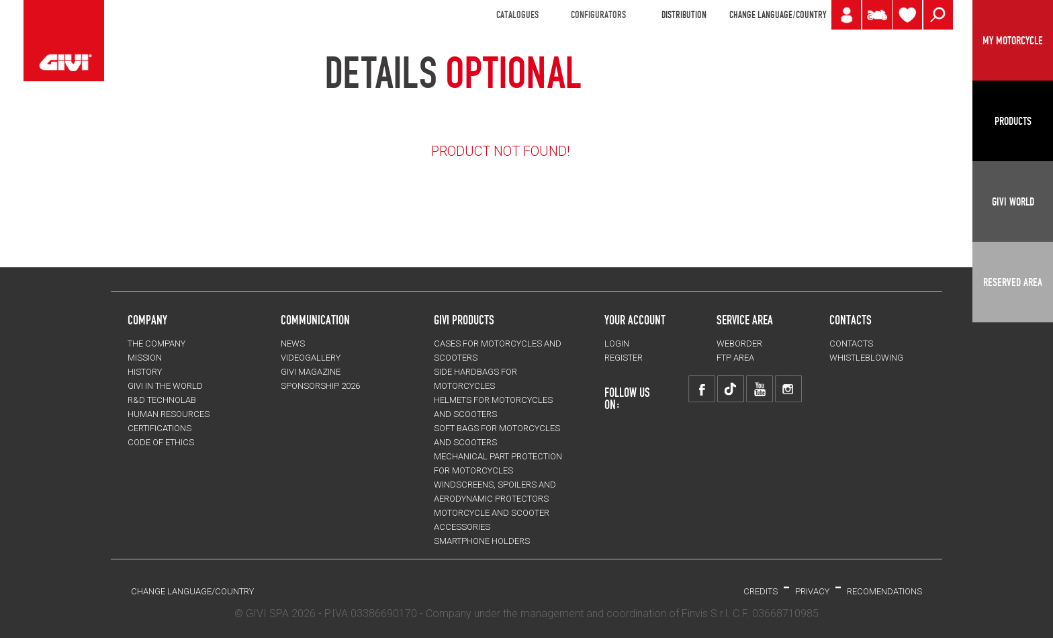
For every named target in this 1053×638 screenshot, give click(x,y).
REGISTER (623, 358)
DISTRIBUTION (683, 15)
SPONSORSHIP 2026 (320, 386)
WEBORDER (739, 343)
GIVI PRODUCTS (464, 319)
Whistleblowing (866, 358)
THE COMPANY (156, 343)
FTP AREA (735, 358)
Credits (760, 591)
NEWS (293, 343)
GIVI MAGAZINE (310, 372)
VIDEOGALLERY (310, 358)
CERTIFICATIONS (159, 428)
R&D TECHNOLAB (162, 400)
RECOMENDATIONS (884, 591)
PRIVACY (812, 591)
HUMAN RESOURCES (169, 414)
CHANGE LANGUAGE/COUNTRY (777, 15)
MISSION (145, 358)
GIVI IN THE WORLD (165, 386)
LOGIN (616, 343)
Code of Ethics (161, 442)
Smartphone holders (482, 541)
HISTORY (145, 372)
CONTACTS (851, 343)
